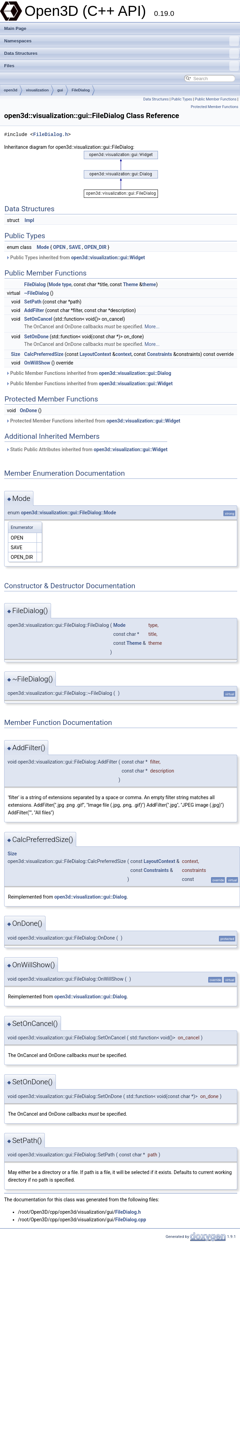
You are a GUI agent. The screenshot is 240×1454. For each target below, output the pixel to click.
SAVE (75, 247)
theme (149, 284)
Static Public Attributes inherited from (87, 449)
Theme (130, 284)
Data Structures (121, 53)
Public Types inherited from (75, 257)
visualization (37, 90)
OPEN (59, 247)
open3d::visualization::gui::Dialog (135, 373)
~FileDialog (36, 293)
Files (121, 66)
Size (15, 354)
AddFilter (34, 310)
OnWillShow (37, 363)
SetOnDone (36, 336)
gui (60, 90)
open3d (10, 90)
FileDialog (81, 90)
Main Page (15, 28)
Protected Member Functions (214, 107)
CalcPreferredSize (43, 354)
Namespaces (121, 41)
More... (151, 326)
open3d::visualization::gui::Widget (108, 257)
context (123, 354)
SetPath (32, 301)
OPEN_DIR (95, 247)
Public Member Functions (216, 99)
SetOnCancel (38, 319)
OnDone (28, 410)
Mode (43, 247)
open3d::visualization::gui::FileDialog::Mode (68, 512)
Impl (29, 220)
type (66, 284)
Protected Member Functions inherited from (93, 421)
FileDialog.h (50, 134)
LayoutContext (95, 354)
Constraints (159, 354)
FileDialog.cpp (130, 1219)
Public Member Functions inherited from (88, 373)
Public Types (181, 99)
